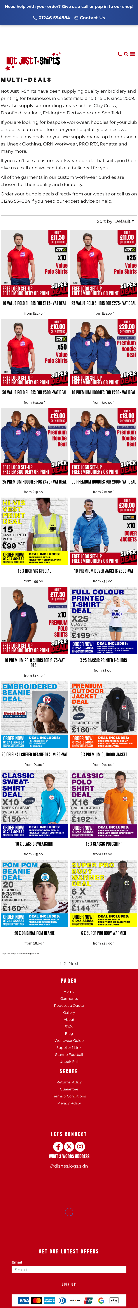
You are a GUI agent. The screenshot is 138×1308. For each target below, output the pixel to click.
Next (73, 963)
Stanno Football (69, 1055)
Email (17, 1262)
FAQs (69, 1026)
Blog (69, 1034)
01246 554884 (54, 17)
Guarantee (69, 1089)
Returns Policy (69, 1082)
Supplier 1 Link (69, 1048)
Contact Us (92, 17)
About (69, 1019)
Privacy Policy (69, 1103)
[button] (126, 54)
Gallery (69, 1012)
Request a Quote (69, 1005)
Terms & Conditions (69, 1096)
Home (69, 991)
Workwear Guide (69, 1041)
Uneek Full (69, 1062)
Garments (69, 998)
